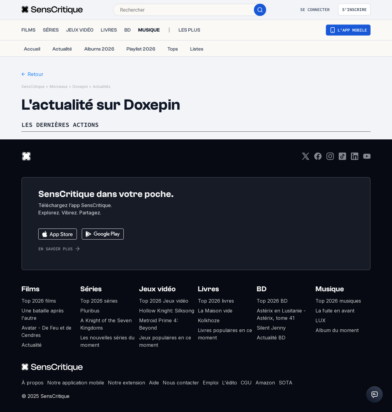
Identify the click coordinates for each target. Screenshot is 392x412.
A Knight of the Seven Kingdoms (106, 324)
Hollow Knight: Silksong (166, 311)
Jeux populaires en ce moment (165, 341)
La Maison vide (215, 311)
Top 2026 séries (99, 301)
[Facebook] (318, 158)
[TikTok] (342, 158)
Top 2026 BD (272, 301)
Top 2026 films (38, 301)
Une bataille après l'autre (42, 314)
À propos (32, 383)
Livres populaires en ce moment (225, 334)
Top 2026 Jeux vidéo (163, 301)
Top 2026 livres (216, 301)
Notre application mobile (75, 383)
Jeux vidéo (157, 289)
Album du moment (337, 330)
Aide (154, 383)
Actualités (102, 86)
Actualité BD (271, 338)
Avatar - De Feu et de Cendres (46, 331)
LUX (320, 320)
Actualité (31, 345)
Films (30, 289)
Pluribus (90, 311)
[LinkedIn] (354, 158)
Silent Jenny (271, 328)
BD (261, 289)
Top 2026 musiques (338, 301)
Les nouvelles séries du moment (107, 341)
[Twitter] (305, 158)
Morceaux (59, 86)
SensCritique (33, 86)
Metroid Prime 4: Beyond (158, 324)
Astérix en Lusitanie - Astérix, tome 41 (281, 314)
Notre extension (126, 383)
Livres (208, 289)
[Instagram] (330, 158)
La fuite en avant (334, 311)
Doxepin (80, 86)
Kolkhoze (209, 320)
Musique (329, 289)
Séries (91, 289)
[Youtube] (367, 158)
